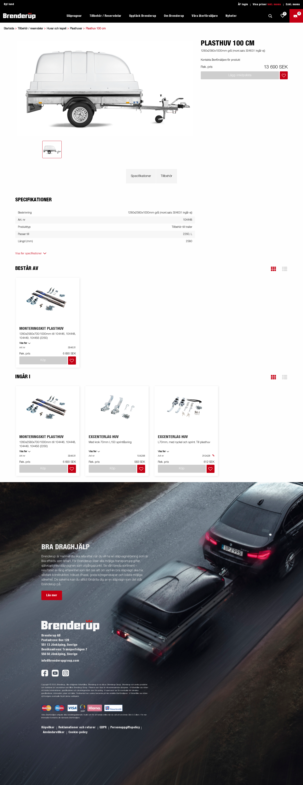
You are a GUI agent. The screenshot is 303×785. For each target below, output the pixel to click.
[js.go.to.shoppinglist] (282, 16)
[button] (273, 269)
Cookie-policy (78, 722)
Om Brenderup (174, 15)
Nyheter (231, 15)
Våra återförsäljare (205, 15)
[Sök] (270, 16)
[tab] (52, 149)
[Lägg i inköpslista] (284, 75)
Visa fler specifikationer (28, 253)
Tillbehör (166, 176)
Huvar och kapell (56, 28)
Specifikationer (141, 176)
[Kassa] (296, 16)
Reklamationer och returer (77, 718)
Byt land (9, 4)
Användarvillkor (54, 722)
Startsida (9, 28)
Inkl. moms (274, 4)
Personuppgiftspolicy (125, 718)
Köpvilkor (48, 718)
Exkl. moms (293, 4)
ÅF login (243, 4)
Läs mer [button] (51, 586)
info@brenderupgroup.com (60, 651)
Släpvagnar (74, 15)
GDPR (103, 718)
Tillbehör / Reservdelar (105, 15)
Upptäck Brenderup (142, 15)
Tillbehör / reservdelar (30, 28)
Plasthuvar (76, 28)
